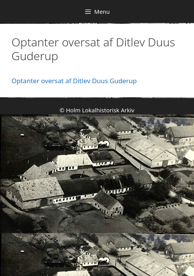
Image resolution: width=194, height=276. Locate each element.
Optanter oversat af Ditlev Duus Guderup (74, 80)
